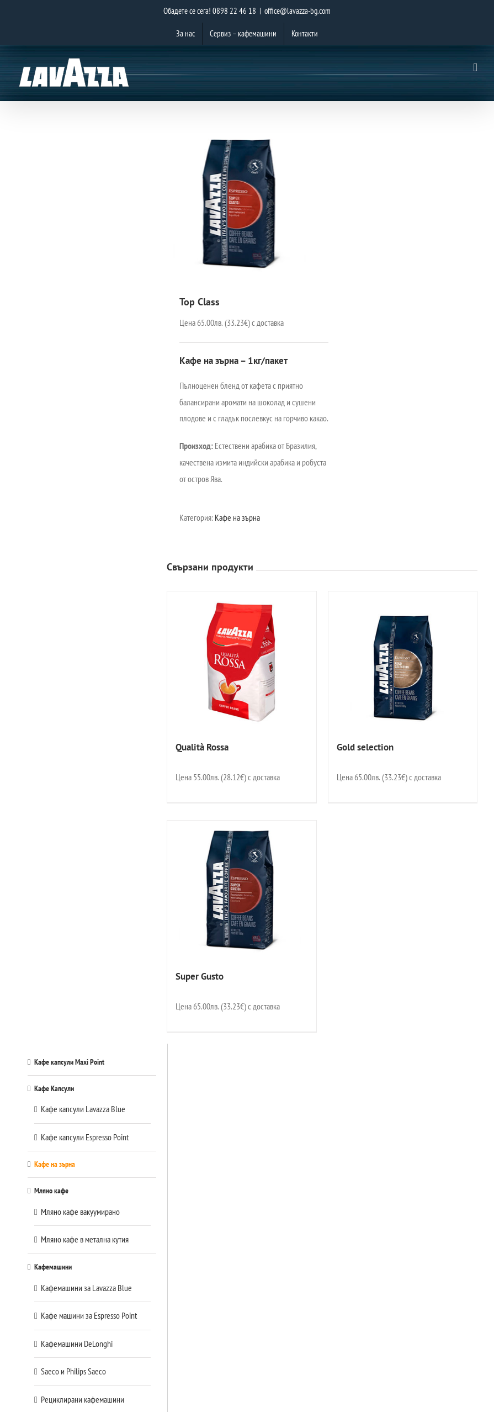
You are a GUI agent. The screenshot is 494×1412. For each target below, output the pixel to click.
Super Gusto (200, 976)
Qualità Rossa (202, 747)
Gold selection (365, 747)
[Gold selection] (402, 660)
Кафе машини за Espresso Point (89, 1315)
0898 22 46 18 (234, 11)
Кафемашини (53, 1266)
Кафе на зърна (237, 517)
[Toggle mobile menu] (475, 67)
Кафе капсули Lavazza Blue (83, 1108)
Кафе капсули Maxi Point (69, 1061)
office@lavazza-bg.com (297, 11)
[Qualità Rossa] (241, 660)
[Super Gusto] (241, 890)
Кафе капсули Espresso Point (85, 1137)
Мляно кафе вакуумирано (80, 1211)
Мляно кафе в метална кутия (85, 1239)
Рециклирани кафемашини (82, 1399)
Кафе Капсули (54, 1088)
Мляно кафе (51, 1190)
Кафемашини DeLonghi (77, 1343)
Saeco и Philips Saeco (73, 1371)
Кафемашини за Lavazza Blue (86, 1287)
